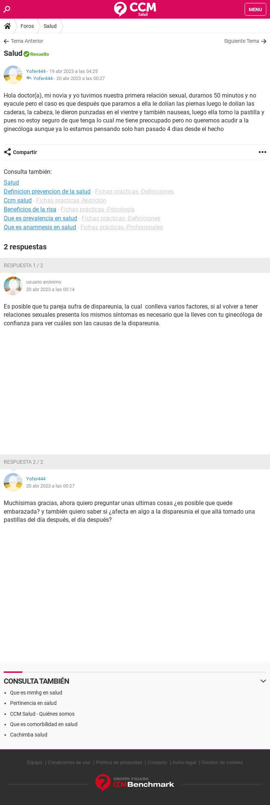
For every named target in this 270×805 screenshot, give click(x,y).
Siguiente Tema (241, 41)
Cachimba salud (28, 735)
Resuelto (39, 54)
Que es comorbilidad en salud (44, 724)
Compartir (25, 152)
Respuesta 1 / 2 (23, 265)
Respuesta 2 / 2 (23, 462)
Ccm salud (18, 200)
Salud (50, 26)
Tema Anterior (27, 41)
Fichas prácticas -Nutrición (71, 200)
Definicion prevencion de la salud (47, 191)
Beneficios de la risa (30, 209)
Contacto (157, 762)
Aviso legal (184, 762)
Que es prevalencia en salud (40, 218)
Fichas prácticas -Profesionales (122, 227)
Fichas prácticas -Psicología (98, 209)
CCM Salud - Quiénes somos (42, 714)
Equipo (34, 762)
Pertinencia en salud (33, 703)
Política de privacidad (119, 762)
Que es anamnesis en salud (40, 227)
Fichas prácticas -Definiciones (134, 191)
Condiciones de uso (69, 762)
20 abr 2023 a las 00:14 (50, 289)
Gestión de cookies (222, 762)
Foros (27, 26)
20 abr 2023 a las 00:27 (80, 78)
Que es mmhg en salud (36, 693)
